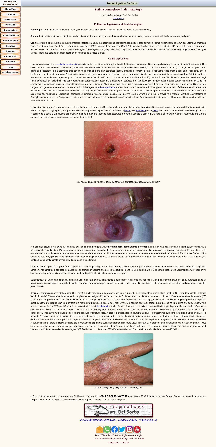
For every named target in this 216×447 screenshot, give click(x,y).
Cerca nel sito (10, 56)
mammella (141, 110)
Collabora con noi (10, 72)
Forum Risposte (10, 41)
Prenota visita (10, 30)
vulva (154, 110)
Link (11, 67)
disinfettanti (102, 306)
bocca (127, 110)
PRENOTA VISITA (148, 420)
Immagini (10, 51)
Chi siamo (10, 14)
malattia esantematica (68, 64)
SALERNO (118, 18)
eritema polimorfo (107, 87)
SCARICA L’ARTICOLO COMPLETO (98, 420)
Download (11, 46)
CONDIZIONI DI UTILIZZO (118, 442)
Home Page (10, 9)
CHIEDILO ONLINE (127, 420)
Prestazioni (10, 25)
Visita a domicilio (11, 35)
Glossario (10, 62)
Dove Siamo (10, 19)
